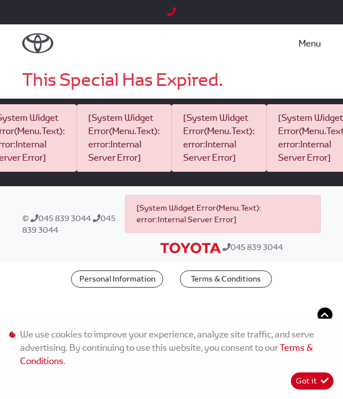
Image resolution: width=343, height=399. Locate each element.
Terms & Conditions (226, 279)
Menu (310, 43)
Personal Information (117, 279)
